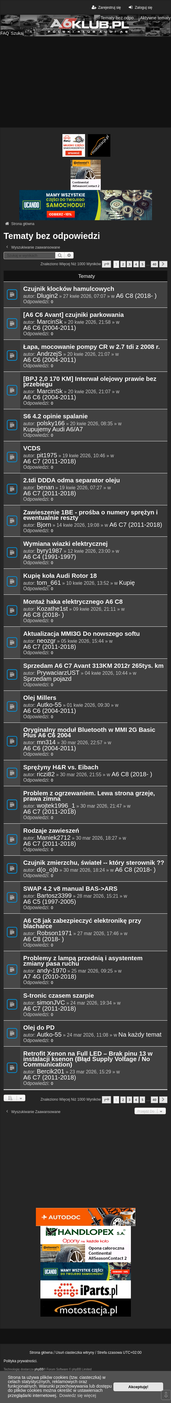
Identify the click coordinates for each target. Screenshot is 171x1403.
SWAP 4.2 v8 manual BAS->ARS (70, 889)
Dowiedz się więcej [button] (77, 1395)
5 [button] (142, 264)
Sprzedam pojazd (47, 678)
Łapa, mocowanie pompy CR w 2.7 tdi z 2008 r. (91, 347)
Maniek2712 (54, 837)
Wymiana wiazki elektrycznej (65, 544)
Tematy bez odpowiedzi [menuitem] (119, 17)
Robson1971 (54, 933)
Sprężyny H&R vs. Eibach (60, 767)
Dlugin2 (47, 295)
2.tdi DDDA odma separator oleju (71, 481)
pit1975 (47, 455)
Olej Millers (39, 698)
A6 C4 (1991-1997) (49, 556)
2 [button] (123, 264)
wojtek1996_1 (56, 805)
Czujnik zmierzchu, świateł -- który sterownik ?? (93, 863)
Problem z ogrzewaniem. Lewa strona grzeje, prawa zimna (89, 796)
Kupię (127, 582)
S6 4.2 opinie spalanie (55, 416)
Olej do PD (39, 1028)
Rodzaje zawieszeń (51, 831)
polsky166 (51, 423)
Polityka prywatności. (20, 1361)
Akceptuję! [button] (138, 1387)
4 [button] (136, 264)
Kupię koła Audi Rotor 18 (60, 576)
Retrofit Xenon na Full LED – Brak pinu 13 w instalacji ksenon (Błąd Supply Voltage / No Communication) (88, 1059)
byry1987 (49, 550)
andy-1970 (51, 970)
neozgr (46, 640)
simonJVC (51, 1002)
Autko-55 (49, 704)
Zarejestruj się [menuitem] (105, 7)
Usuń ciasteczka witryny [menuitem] (74, 1352)
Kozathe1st (52, 608)
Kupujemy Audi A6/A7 (53, 429)
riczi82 (46, 774)
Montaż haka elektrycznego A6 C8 (73, 602)
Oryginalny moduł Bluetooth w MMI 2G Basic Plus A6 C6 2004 (89, 733)
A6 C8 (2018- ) (136, 295)
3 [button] (129, 264)
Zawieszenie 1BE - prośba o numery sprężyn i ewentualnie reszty (90, 515)
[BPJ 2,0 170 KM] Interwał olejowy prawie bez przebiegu (89, 382)
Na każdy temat (140, 1034)
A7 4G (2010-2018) (49, 976)
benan (45, 487)
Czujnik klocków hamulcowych (68, 289)
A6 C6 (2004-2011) (49, 327)
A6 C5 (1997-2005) (49, 901)
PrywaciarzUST (58, 672)
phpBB (38, 1369)
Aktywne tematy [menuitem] (155, 17)
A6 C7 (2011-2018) (49, 461)
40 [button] (154, 264)
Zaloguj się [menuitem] (139, 7)
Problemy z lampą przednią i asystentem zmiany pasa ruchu (83, 961)
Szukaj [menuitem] (17, 33)
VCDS (31, 449)
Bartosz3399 (54, 895)
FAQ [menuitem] (4, 33)
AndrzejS (49, 353)
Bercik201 (51, 1071)
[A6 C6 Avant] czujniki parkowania (73, 315)
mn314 (46, 742)
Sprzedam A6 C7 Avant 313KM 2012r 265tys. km (93, 666)
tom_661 (49, 582)
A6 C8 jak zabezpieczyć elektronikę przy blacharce (82, 923)
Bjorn (44, 524)
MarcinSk (50, 321)
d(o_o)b (47, 869)
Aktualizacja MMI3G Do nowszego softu (81, 634)
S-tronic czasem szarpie (58, 996)
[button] (106, 264)
